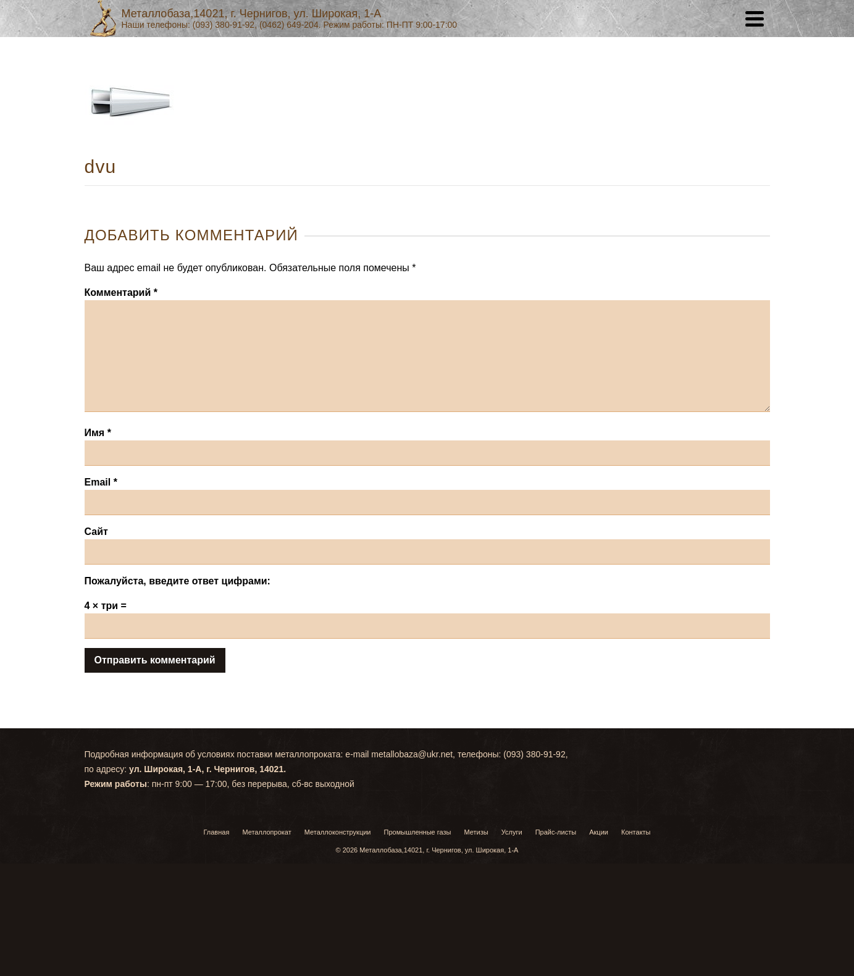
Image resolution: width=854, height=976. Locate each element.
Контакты (636, 832)
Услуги (511, 832)
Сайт (96, 531)
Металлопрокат (266, 832)
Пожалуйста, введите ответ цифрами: (177, 581)
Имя (98, 432)
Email (101, 482)
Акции (598, 832)
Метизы (476, 832)
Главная (216, 832)
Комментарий (121, 292)
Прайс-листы (555, 832)
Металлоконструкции (337, 832)
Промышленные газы (417, 832)
